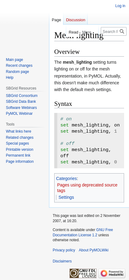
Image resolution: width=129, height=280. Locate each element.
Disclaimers (62, 261)
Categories (66, 178)
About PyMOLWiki (93, 250)
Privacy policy (64, 250)
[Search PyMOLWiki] (114, 31)
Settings (66, 197)
